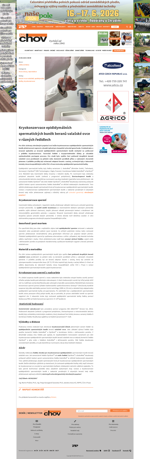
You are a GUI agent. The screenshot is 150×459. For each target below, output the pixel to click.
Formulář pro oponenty (75, 434)
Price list (113, 430)
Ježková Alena (24, 65)
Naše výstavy (73, 27)
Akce (36, 440)
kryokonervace (29, 81)
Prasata (46, 50)
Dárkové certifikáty (37, 430)
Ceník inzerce (113, 427)
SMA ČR (51, 451)
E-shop (37, 434)
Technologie (89, 50)
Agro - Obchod (96, 27)
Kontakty (106, 27)
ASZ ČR (46, 451)
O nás (34, 27)
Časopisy (40, 27)
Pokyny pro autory (75, 427)
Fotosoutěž (36, 437)
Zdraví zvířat (79, 50)
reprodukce (32, 72)
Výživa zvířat (69, 50)
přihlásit (53, 397)
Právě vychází (106, 50)
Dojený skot (29, 50)
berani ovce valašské (26, 78)
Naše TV (82, 27)
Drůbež (52, 50)
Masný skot (39, 50)
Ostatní (98, 50)
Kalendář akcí (119, 50)
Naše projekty (61, 27)
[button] (120, 410)
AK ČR (36, 451)
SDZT (57, 451)
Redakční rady (75, 430)
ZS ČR (41, 451)
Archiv (88, 27)
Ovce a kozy (60, 50)
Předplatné (49, 27)
